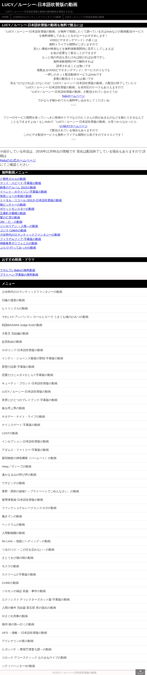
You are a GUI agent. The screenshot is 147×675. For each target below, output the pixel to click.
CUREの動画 (10, 582)
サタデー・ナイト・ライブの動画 (23, 416)
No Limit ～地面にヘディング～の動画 (26, 541)
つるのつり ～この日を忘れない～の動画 (28, 549)
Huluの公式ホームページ (18, 160)
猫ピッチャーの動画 (13, 204)
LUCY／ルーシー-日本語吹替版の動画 (84, 17)
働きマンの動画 (12, 516)
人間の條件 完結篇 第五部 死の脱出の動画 (29, 607)
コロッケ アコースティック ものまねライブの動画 (34, 657)
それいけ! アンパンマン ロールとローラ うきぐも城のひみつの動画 (45, 316)
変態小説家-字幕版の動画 (18, 366)
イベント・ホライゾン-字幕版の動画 (23, 191)
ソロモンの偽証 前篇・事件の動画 (24, 591)
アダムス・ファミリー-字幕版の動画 (25, 449)
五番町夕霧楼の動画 (13, 213)
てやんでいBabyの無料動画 (17, 270)
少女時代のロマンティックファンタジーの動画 (37, 17)
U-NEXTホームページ (73, 126)
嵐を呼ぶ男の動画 (13, 408)
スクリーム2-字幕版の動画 (19, 574)
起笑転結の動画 (12, 341)
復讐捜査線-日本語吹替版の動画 (22, 499)
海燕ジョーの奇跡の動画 (16, 196)
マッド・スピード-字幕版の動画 (20, 183)
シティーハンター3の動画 (18, 666)
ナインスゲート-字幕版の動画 (21, 424)
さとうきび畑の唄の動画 (17, 557)
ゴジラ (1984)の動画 (13, 230)
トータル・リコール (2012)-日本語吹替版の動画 (31, 200)
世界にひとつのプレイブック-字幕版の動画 (29, 400)
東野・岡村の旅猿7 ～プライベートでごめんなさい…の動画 (40, 491)
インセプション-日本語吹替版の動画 (25, 441)
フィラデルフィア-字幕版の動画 (20, 239)
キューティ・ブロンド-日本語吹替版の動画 (29, 383)
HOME (5, 17)
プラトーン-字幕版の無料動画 (19, 274)
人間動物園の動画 (13, 533)
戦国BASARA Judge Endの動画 (22, 325)
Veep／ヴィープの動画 (16, 466)
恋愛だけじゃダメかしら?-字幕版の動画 (27, 374)
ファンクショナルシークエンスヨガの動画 (29, 507)
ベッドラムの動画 (13, 524)
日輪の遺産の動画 (13, 300)
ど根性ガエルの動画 (13, 178)
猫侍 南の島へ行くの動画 (18, 624)
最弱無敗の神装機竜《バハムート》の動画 (29, 458)
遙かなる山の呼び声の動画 (19, 474)
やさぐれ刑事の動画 (15, 616)
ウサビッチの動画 (13, 483)
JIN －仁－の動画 (11, 221)
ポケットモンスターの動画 (17, 208)
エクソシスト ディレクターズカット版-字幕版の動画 (36, 599)
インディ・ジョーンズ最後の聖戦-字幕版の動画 (32, 358)
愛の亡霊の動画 (10, 217)
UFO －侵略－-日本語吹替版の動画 (24, 632)
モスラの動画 (10, 566)
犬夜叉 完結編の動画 (15, 333)
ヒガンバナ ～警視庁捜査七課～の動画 (26, 649)
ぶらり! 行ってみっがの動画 (18, 247)
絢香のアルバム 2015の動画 (18, 187)
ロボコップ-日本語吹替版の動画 (22, 350)
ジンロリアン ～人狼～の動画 (19, 226)
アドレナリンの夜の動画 (17, 641)
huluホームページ (73, 95)
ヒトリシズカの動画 (15, 308)
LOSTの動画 (10, 433)
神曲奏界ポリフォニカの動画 (18, 243)
